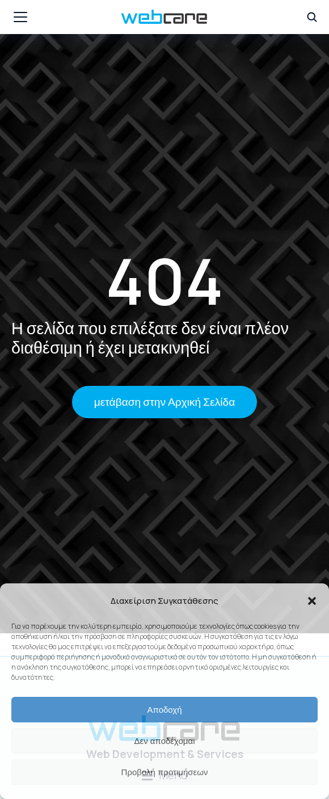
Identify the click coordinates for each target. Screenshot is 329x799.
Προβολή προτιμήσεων (164, 772)
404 (164, 280)
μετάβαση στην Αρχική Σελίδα (164, 402)
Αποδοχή (164, 709)
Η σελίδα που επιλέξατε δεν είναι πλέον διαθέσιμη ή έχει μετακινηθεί (150, 338)
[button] (312, 601)
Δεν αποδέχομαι (164, 741)
